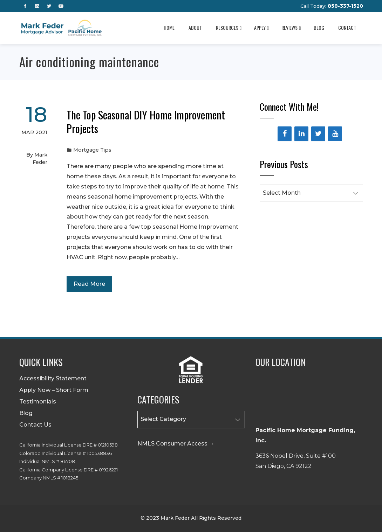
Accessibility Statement (53, 378)
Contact (347, 27)
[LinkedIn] (301, 133)
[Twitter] (318, 133)
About (195, 27)
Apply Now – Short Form (53, 390)
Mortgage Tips (92, 150)
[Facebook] (285, 133)
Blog (319, 27)
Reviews (291, 27)
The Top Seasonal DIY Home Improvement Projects (146, 121)
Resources (228, 27)
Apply (261, 27)
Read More (89, 284)
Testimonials (37, 401)
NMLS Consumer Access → (175, 443)
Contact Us (35, 424)
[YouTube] (335, 133)
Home (169, 27)
